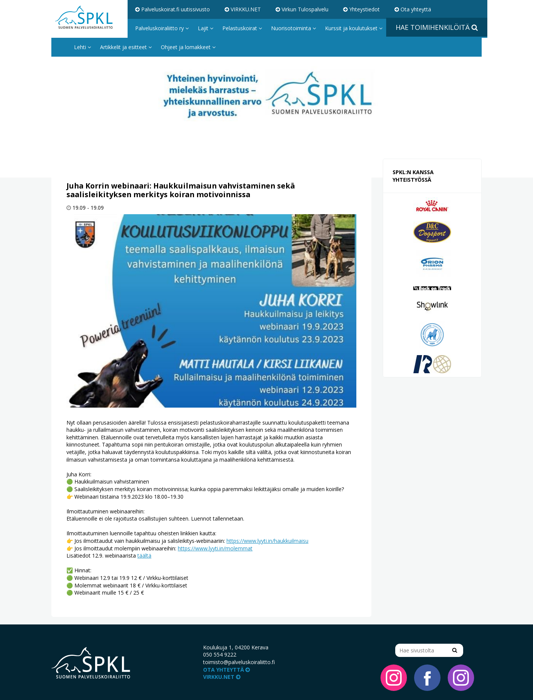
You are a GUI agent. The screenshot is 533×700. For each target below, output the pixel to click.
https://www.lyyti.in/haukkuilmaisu (267, 540)
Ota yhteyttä (412, 9)
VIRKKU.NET (243, 9)
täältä (144, 555)
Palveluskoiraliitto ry (162, 28)
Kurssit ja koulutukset (353, 28)
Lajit (205, 28)
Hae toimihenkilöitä (437, 27)
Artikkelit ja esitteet (126, 47)
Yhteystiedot (361, 9)
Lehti (82, 47)
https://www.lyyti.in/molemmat (215, 548)
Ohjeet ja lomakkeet (188, 47)
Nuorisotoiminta (293, 28)
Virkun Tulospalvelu (302, 9)
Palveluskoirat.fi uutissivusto (172, 9)
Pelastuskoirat (242, 28)
